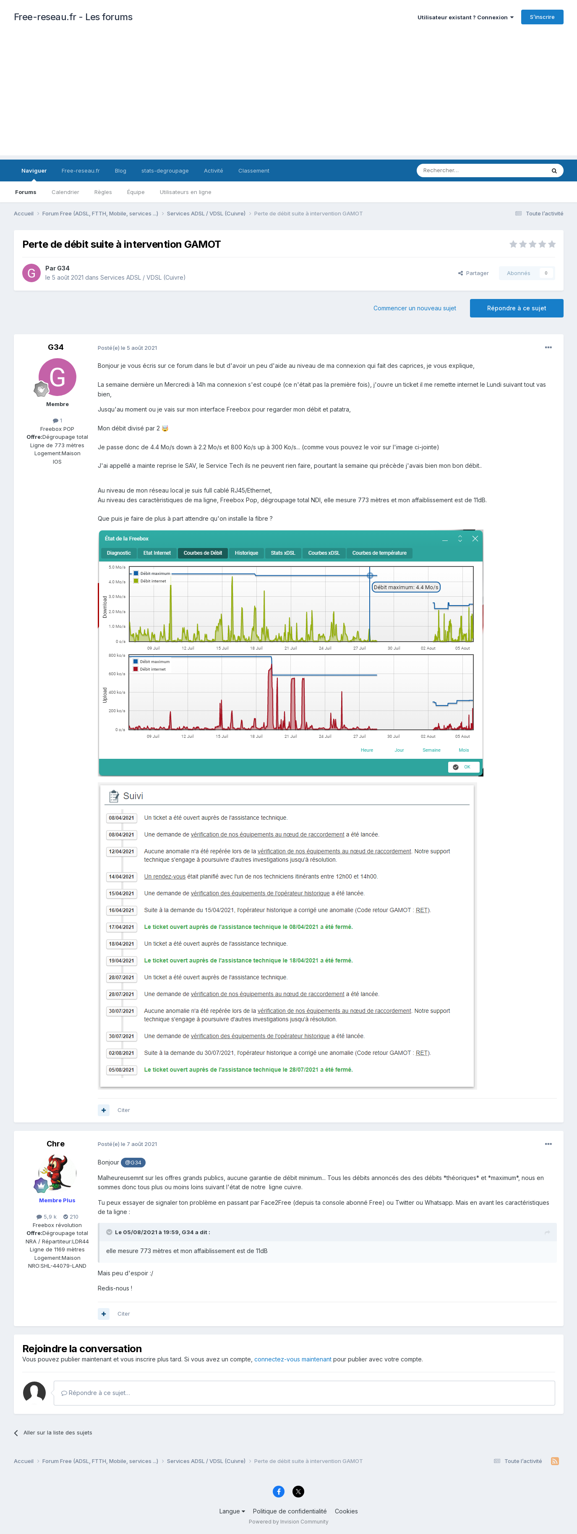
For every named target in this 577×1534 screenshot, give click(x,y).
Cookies (346, 1511)
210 (70, 1216)
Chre (56, 1143)
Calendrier (65, 192)
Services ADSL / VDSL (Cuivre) (143, 277)
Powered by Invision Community (289, 1521)
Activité (213, 170)
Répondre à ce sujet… (95, 1392)
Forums (26, 192)
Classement (253, 170)
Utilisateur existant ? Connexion (466, 17)
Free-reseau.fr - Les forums (73, 16)
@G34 (133, 1162)
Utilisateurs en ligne (185, 192)
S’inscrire (542, 16)
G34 (63, 268)
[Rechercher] (462, 170)
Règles (103, 192)
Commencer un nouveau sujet (414, 308)
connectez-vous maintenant (293, 1359)
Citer (123, 1110)
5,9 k (47, 1216)
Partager (473, 273)
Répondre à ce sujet (516, 308)
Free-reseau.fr (81, 170)
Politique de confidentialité (290, 1511)
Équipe (136, 192)
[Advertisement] (288, 96)
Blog (120, 170)
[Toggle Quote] (110, 1232)
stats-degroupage (165, 170)
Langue (232, 1511)
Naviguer (34, 174)
